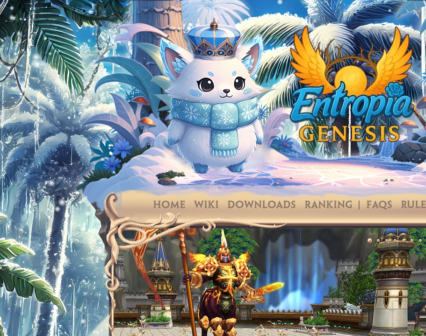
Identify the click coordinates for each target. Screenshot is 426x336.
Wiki (206, 205)
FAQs (379, 205)
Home (169, 205)
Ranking (328, 205)
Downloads (261, 205)
